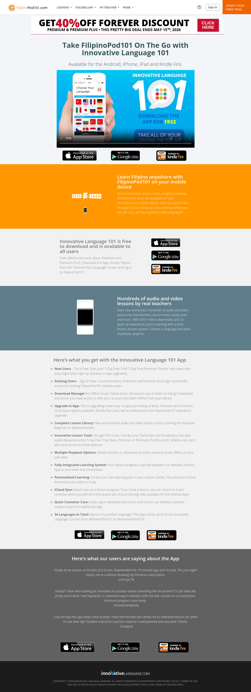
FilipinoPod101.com (149, 681)
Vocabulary (84, 7)
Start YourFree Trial (237, 7)
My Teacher (108, 7)
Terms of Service (165, 685)
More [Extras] (127, 7)
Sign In (212, 7)
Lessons (63, 7)
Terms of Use (189, 681)
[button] (199, 7)
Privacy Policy (170, 681)
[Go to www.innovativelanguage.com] (125, 672)
